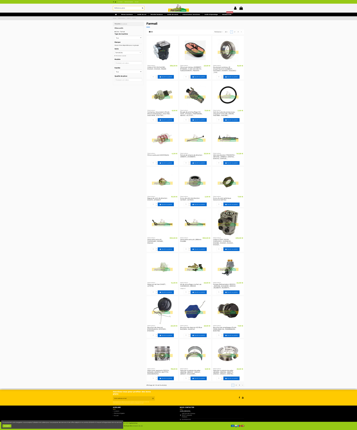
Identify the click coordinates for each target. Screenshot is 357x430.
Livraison (120, 1)
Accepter (7, 426)
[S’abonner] (153, 398)
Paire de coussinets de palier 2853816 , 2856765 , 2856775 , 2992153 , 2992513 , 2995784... (223, 372)
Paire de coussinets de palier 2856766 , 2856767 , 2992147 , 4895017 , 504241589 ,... (190, 372)
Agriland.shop (133, 423)
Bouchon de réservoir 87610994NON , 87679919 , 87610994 (156, 329)
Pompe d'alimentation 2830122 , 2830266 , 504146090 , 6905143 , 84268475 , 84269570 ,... (224, 286)
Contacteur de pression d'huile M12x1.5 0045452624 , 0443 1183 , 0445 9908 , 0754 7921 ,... (158, 113)
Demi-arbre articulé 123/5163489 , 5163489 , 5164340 (155, 241)
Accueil (136, 1)
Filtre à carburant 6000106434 (158, 155)
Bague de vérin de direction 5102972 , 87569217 (157, 199)
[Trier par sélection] (218, 32)
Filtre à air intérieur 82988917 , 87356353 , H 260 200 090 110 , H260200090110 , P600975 (191, 69)
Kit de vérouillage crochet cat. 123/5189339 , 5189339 (191, 285)
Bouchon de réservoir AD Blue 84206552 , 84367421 (191, 328)
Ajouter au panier (165, 77)
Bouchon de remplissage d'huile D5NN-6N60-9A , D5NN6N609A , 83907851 (224, 329)
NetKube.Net (128, 426)
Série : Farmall (120, 31)
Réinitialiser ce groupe (121, 55)
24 (226, 32)
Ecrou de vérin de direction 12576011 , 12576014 (190, 199)
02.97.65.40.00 (186, 419)
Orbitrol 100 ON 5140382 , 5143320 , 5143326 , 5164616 (156, 68)
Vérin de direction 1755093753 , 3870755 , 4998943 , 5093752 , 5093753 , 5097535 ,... (224, 156)
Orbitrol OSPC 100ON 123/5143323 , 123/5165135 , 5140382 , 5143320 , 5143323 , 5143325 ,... (223, 242)
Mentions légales (129, 1)
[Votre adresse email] (132, 398)
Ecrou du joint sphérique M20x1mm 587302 (222, 199)
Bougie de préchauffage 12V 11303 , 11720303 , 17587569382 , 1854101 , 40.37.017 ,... (191, 113)
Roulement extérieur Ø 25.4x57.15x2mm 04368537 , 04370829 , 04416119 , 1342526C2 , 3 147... (224, 69)
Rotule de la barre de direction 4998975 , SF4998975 (191, 156)
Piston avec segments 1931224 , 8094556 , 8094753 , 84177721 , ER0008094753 (158, 372)
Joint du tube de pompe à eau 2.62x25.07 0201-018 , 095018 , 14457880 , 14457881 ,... (224, 113)
